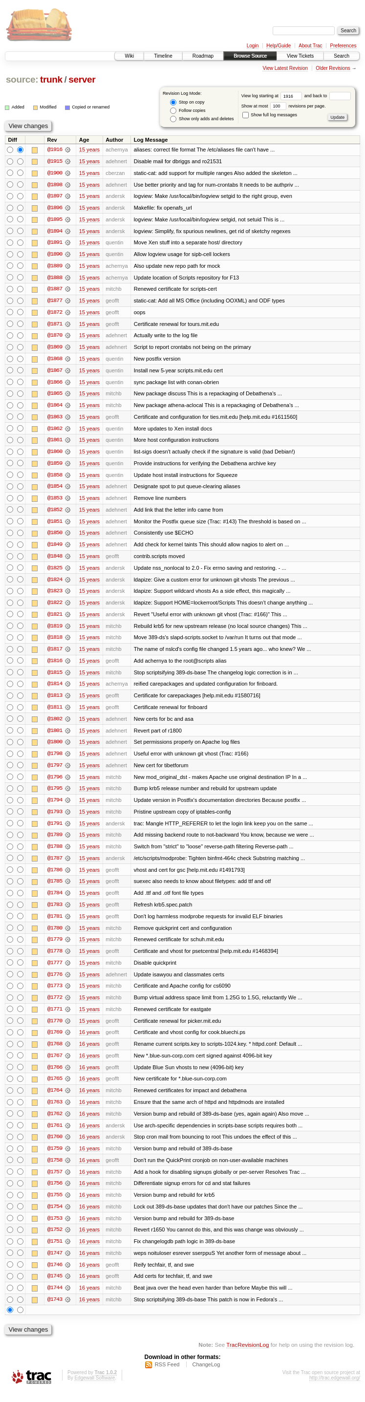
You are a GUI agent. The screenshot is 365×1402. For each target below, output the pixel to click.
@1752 (54, 1240)
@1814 (54, 689)
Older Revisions (333, 68)
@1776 (54, 982)
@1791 (54, 830)
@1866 (54, 384)
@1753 (54, 1228)
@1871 (54, 325)
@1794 (54, 806)
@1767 (54, 1064)
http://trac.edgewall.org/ (334, 1389)
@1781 (54, 923)
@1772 (54, 1006)
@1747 (54, 1264)
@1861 (54, 443)
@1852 (54, 513)
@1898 (54, 185)
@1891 (54, 243)
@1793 (54, 818)
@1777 (54, 970)
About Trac (310, 45)
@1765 (54, 1088)
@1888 (54, 278)
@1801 (54, 736)
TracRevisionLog (247, 1356)
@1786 (54, 877)
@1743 (54, 1311)
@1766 (54, 1076)
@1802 (54, 724)
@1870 (54, 337)
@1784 (54, 900)
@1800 (54, 748)
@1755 (54, 1205)
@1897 (54, 196)
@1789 (54, 841)
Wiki (129, 56)
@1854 (54, 490)
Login (252, 45)
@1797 (54, 771)
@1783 (54, 912)
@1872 (54, 314)
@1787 (54, 865)
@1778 (54, 959)
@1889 (54, 267)
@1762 (54, 1123)
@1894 (54, 232)
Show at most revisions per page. (283, 106)
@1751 (54, 1252)
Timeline (163, 56)
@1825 (54, 572)
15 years (89, 149)
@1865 (54, 396)
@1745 (54, 1287)
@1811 (54, 712)
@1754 (54, 1217)
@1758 (54, 1170)
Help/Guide (278, 45)
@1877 (54, 302)
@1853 (54, 501)
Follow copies (187, 111)
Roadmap (203, 56)
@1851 (54, 525)
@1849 (54, 548)
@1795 (54, 794)
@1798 (54, 759)
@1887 (54, 290)
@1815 (54, 677)
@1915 (54, 161)
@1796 (54, 783)
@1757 (54, 1182)
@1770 (54, 1029)
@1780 (54, 935)
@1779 (54, 947)
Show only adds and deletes (202, 119)
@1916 (54, 149)
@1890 (54, 255)
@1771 (54, 1017)
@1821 (54, 619)
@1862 (54, 431)
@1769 (54, 1041)
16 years (89, 1041)
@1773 (54, 994)
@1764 (54, 1099)
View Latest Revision (285, 68)
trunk (51, 79)
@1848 (54, 560)
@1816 (54, 665)
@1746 (54, 1275)
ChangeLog (206, 1376)
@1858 (54, 478)
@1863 (54, 419)
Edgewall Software (94, 1389)
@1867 (54, 372)
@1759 (54, 1158)
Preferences (343, 45)
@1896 (54, 208)
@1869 (54, 349)
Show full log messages (269, 114)
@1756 (54, 1193)
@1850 (54, 536)
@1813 (54, 701)
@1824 (54, 583)
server (81, 79)
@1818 (54, 642)
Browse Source (250, 56)
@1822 (54, 607)
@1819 (54, 630)
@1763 (54, 1111)
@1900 (54, 173)
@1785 (54, 888)
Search (341, 56)
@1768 (54, 1053)
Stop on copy (187, 102)
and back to (327, 95)
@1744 (54, 1299)
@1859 (54, 466)
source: (22, 79)
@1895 (54, 220)
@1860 (54, 454)
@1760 (54, 1146)
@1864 (54, 407)
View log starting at (272, 95)
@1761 (54, 1135)
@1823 (54, 595)
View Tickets (300, 56)
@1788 (54, 853)
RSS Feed (167, 1376)
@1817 (54, 654)
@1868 (54, 361)
